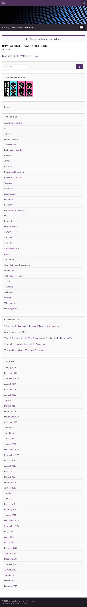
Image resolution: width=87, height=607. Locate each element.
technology (9, 292)
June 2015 (9, 575)
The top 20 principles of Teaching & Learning (24, 350)
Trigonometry (10, 303)
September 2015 (11, 564)
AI (5, 128)
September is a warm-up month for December (24, 344)
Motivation (9, 221)
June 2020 (9, 433)
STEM (7, 281)
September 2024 (11, 378)
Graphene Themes (22, 603)
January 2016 (10, 553)
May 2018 (8, 471)
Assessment (10, 144)
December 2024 (11, 373)
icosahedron (9, 194)
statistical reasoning (13, 276)
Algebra (7, 133)
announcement (11, 139)
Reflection (9, 259)
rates (6, 254)
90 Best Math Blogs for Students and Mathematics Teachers (31, 326)
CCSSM (7, 161)
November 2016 (11, 520)
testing (7, 297)
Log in (7, 107)
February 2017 (10, 509)
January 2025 (10, 367)
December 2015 (11, 559)
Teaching (8, 286)
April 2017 (8, 498)
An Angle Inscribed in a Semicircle (18, 27)
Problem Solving (11, 248)
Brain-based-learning (13, 150)
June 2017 (9, 493)
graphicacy (9, 188)
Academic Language (13, 123)
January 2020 (10, 444)
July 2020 (8, 427)
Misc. (6, 215)
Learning (8, 204)
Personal (8, 237)
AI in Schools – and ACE (15, 332)
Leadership (9, 199)
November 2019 (11, 449)
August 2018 (10, 466)
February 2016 (10, 548)
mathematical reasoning (15, 210)
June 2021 (9, 400)
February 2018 (10, 482)
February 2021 (10, 411)
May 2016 (8, 531)
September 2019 (11, 455)
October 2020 (10, 422)
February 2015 (10, 586)
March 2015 (9, 580)
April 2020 (8, 438)
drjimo (7, 49)
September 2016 (11, 526)
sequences (9, 270)
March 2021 (9, 406)
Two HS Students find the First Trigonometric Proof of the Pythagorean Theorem (41, 338)
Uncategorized (11, 308)
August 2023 (10, 395)
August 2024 (10, 384)
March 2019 (9, 460)
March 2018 (9, 477)
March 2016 (9, 542)
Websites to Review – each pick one (45, 39)
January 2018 (10, 487)
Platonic (8, 243)
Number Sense (11, 226)
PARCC (7, 232)
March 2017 (9, 504)
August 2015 (10, 569)
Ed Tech (8, 166)
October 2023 (10, 389)
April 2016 (8, 537)
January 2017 (10, 515)
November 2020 (11, 416)
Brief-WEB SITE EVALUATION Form (20, 56)
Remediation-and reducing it (17, 265)
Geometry (8, 183)
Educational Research (14, 172)
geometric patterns (13, 177)
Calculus (8, 155)
